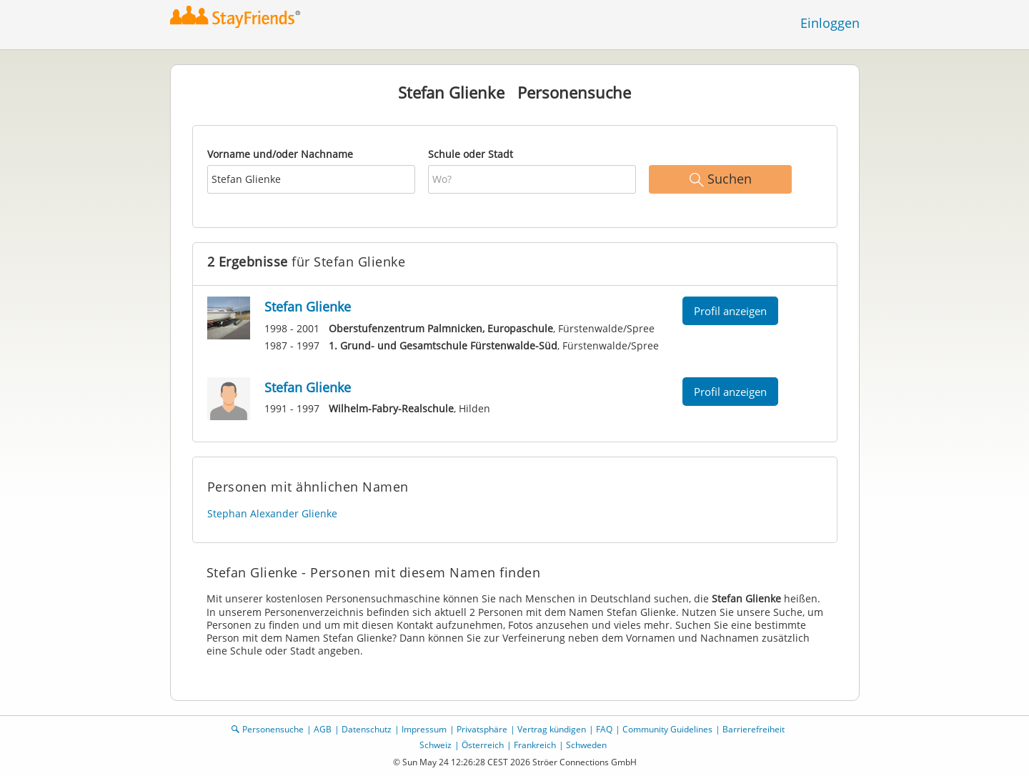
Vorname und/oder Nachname (280, 154)
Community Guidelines (667, 729)
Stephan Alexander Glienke (272, 513)
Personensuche (273, 729)
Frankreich (535, 745)
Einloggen (830, 22)
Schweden (586, 745)
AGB (323, 729)
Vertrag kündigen (551, 729)
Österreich (483, 745)
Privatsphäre (482, 729)
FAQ (604, 729)
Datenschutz (367, 729)
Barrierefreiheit (753, 729)
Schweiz (435, 745)
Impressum (424, 729)
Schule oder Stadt (470, 154)
